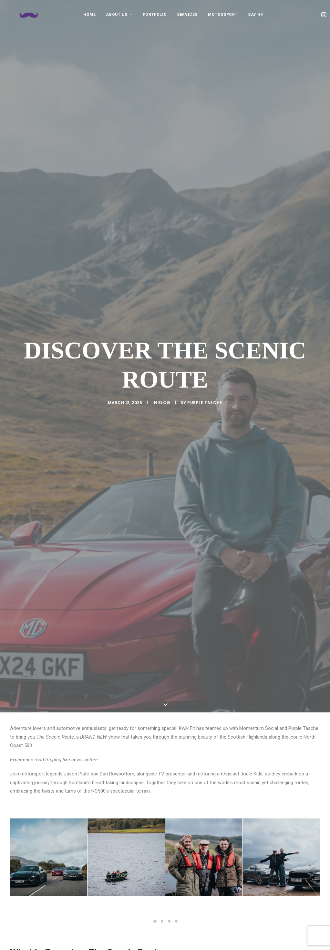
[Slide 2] (162, 383)
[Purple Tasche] (27, 14)
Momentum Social (133, 536)
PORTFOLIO (155, 14)
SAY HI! (255, 14)
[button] (324, 14)
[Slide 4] (176, 383)
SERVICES (187, 14)
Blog (164, 133)
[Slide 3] (169, 383)
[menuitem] (89, 14)
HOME (89, 14)
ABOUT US (119, 14)
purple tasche (204, 133)
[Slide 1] (155, 383)
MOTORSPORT (223, 14)
